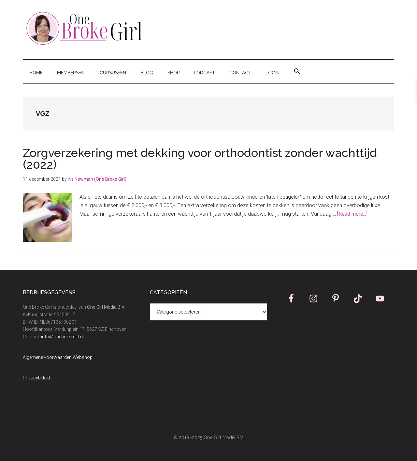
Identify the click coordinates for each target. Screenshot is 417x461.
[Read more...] (352, 214)
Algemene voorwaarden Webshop (58, 357)
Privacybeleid (36, 377)
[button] (297, 71)
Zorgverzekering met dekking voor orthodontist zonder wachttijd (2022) (200, 158)
